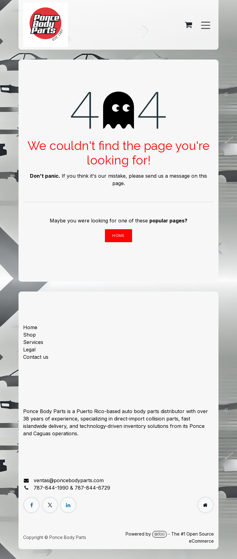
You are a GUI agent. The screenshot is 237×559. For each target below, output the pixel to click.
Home (118, 235)
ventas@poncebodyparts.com (69, 480)
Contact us (35, 357)
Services (33, 342)
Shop (29, 335)
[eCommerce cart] (189, 25)
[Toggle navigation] (206, 24)
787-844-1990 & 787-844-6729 (72, 488)
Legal (29, 349)
